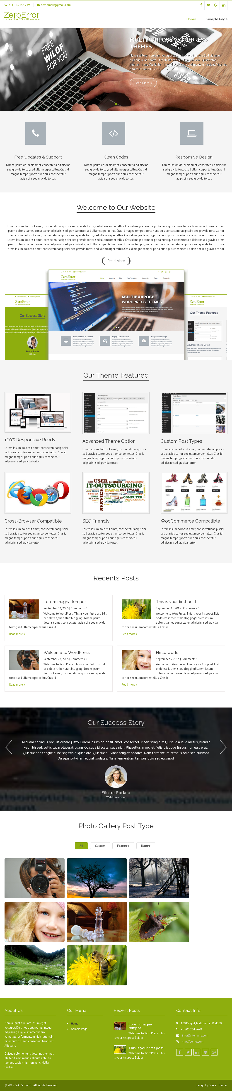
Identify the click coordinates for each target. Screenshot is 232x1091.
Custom (100, 846)
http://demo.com (192, 1042)
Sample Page (216, 19)
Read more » (17, 634)
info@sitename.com (195, 1035)
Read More (116, 261)
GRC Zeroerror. (24, 1085)
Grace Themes (218, 1085)
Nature (145, 846)
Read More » (143, 83)
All (81, 846)
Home (191, 19)
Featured (123, 846)
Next (223, 747)
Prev (8, 747)
